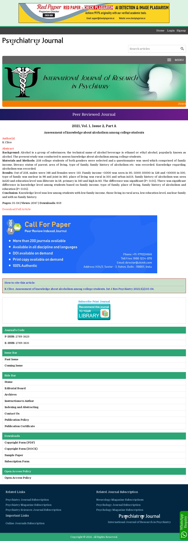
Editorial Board (15, 388)
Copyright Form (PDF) (20, 442)
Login (171, 30)
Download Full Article (16, 209)
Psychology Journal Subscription (118, 504)
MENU (175, 60)
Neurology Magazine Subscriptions (120, 499)
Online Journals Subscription (25, 523)
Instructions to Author (19, 400)
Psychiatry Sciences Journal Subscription (33, 509)
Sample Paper (14, 455)
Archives (11, 394)
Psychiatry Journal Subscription (27, 499)
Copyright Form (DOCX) (21, 448)
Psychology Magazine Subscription (119, 509)
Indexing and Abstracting (21, 407)
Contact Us (12, 413)
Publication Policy (17, 419)
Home (160, 30)
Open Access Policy (18, 477)
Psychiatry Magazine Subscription (28, 504)
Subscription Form (17, 461)
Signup (181, 30)
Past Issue (11, 359)
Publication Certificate (20, 426)
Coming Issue (14, 365)
